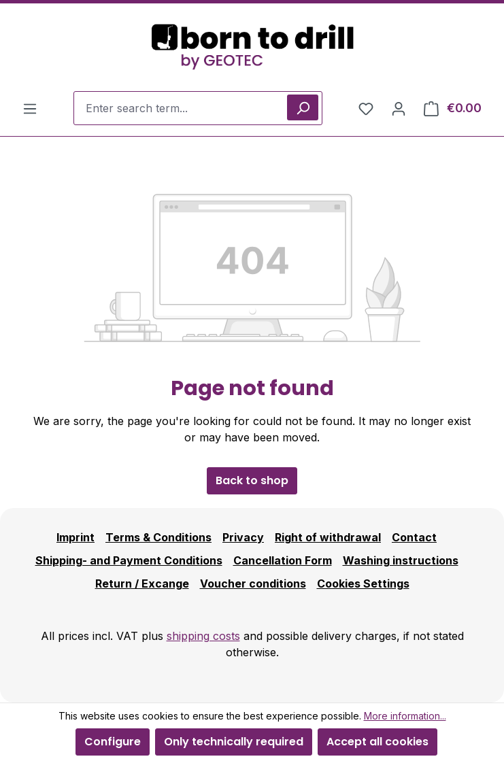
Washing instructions (400, 560)
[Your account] (398, 108)
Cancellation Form (282, 560)
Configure (112, 741)
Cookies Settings (363, 583)
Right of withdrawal (328, 537)
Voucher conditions (253, 583)
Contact (414, 537)
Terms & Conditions (158, 537)
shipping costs (203, 636)
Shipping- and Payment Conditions (128, 560)
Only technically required (233, 741)
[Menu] (30, 108)
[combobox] (198, 108)
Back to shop (252, 480)
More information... (405, 716)
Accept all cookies (377, 741)
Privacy (243, 537)
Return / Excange (142, 583)
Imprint (75, 537)
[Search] (302, 107)
